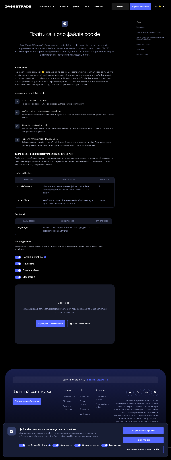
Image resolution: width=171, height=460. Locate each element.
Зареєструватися (140, 6)
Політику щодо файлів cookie (84, 436)
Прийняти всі (143, 439)
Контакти (100, 390)
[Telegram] (154, 392)
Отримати (84, 409)
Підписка (63, 6)
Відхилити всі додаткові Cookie (143, 449)
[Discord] (130, 392)
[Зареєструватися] (140, 6)
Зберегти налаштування (143, 430)
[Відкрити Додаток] (97, 380)
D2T (82, 390)
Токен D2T (98, 6)
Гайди (86, 6)
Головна (67, 390)
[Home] (18, 6)
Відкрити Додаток (97, 380)
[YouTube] (146, 392)
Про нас (75, 6)
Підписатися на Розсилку (27, 401)
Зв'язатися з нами (80, 323)
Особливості (69, 397)
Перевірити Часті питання (50, 323)
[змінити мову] (160, 6)
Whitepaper (85, 414)
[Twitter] (138, 392)
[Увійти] (120, 6)
